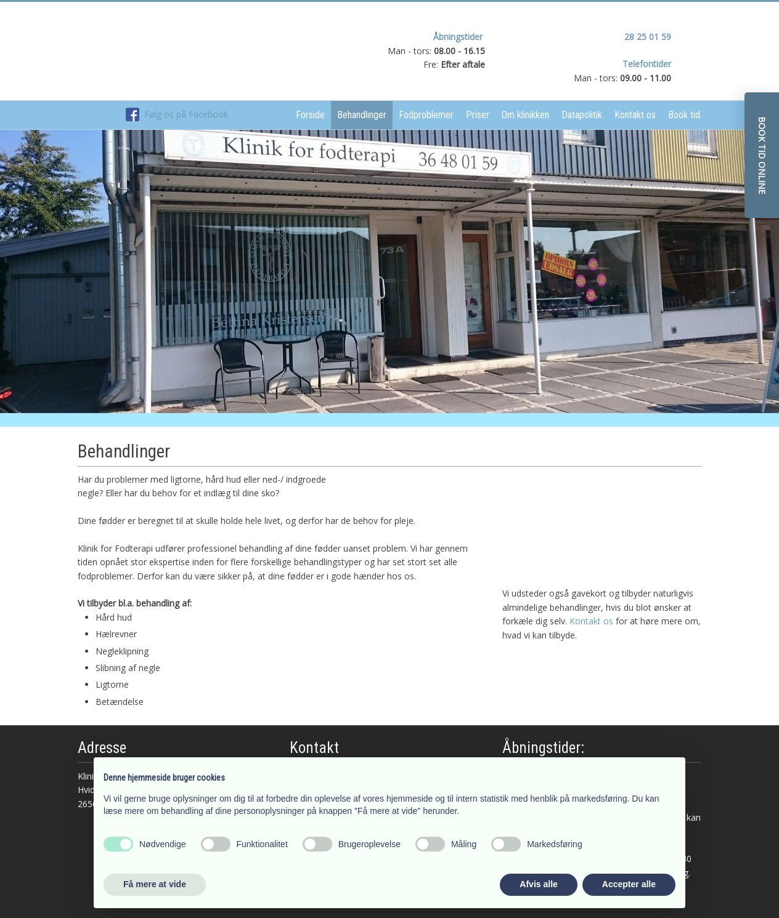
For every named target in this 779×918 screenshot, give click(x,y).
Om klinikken (525, 115)
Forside (310, 115)
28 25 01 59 (647, 36)
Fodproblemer (426, 115)
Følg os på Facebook (177, 114)
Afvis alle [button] (538, 884)
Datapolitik (581, 115)
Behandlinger (361, 115)
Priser (477, 115)
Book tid (684, 115)
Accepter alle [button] (629, 884)
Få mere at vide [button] (154, 884)
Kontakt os (635, 115)
